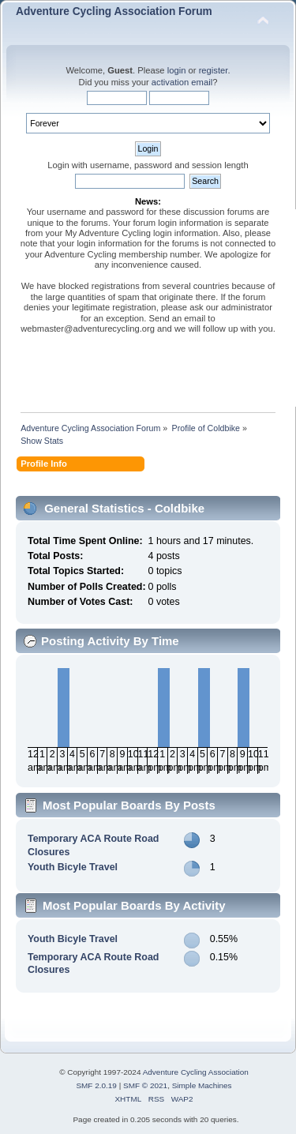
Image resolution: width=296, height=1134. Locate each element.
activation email (182, 82)
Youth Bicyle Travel (73, 867)
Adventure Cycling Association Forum (114, 11)
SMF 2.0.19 (96, 1085)
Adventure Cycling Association (196, 1072)
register (213, 70)
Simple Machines (202, 1085)
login (176, 70)
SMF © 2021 (145, 1085)
